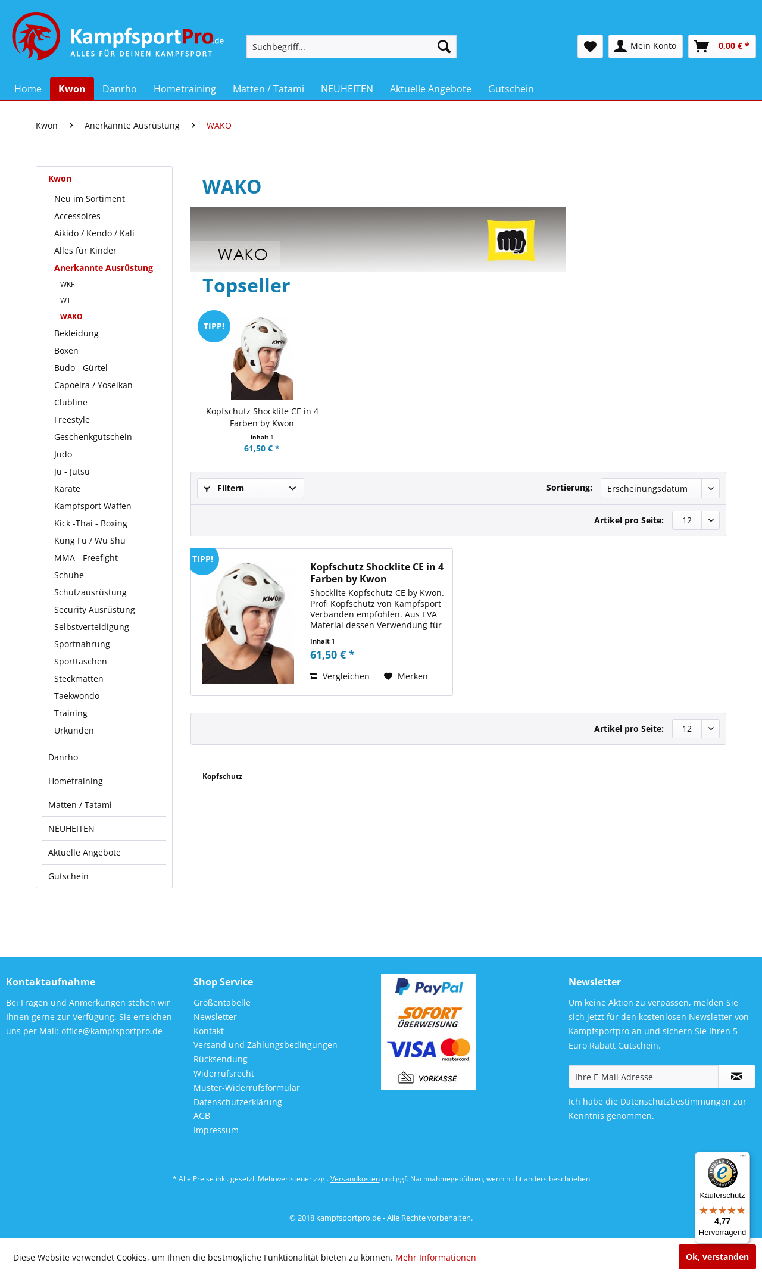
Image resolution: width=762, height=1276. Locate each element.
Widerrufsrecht (223, 1073)
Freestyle (72, 419)
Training (71, 713)
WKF (67, 284)
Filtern (224, 488)
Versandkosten (355, 1179)
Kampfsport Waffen (93, 505)
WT (65, 300)
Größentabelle (222, 1002)
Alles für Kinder (85, 250)
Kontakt (208, 1031)
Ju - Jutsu (72, 471)
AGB (201, 1115)
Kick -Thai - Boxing (90, 523)
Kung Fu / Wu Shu (90, 540)
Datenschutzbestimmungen (675, 1101)
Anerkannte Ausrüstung (103, 267)
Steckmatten (79, 678)
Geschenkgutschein (93, 436)
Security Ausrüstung (94, 609)
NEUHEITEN (71, 828)
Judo (63, 454)
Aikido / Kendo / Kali (94, 233)
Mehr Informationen (435, 1257)
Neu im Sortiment (89, 198)
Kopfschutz (222, 776)
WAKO (71, 316)
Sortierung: (569, 487)
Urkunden (74, 730)
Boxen (66, 350)
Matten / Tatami (80, 804)
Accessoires (77, 215)
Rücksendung (220, 1059)
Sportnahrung (82, 644)
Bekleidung (76, 333)
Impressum (216, 1129)
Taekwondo (76, 695)
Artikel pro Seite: (629, 520)
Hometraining (75, 781)
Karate (67, 488)
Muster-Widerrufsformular (246, 1087)
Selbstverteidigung (91, 626)
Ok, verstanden (717, 1256)
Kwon (59, 178)
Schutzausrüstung (90, 592)
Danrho (63, 757)
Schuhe (69, 575)
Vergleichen (340, 676)
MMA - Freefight (86, 557)
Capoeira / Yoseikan (93, 385)
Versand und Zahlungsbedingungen (265, 1044)
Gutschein (68, 876)
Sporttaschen (80, 661)
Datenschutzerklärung (237, 1101)
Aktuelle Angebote (84, 852)
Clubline (71, 402)
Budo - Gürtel (81, 367)
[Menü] (743, 1159)
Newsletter (215, 1016)
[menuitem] (351, 46)
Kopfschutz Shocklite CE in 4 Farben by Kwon (262, 417)
